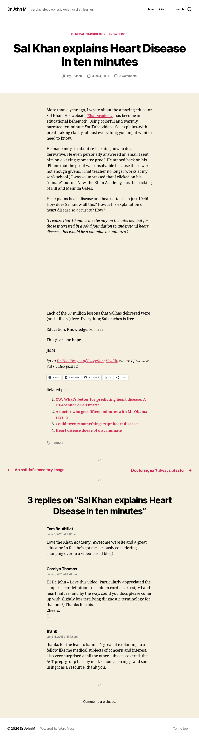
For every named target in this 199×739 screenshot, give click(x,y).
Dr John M (17, 9)
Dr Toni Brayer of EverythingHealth (88, 361)
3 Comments (128, 76)
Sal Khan (57, 443)
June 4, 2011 (100, 76)
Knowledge (118, 34)
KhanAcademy (100, 116)
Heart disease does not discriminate (90, 430)
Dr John (76, 76)
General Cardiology (88, 34)
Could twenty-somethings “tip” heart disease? (100, 424)
